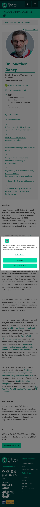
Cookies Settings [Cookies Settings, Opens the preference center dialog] (20, 254)
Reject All (20, 260)
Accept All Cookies (20, 265)
